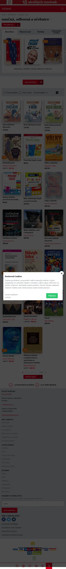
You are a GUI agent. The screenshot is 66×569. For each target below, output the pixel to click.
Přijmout (52, 296)
